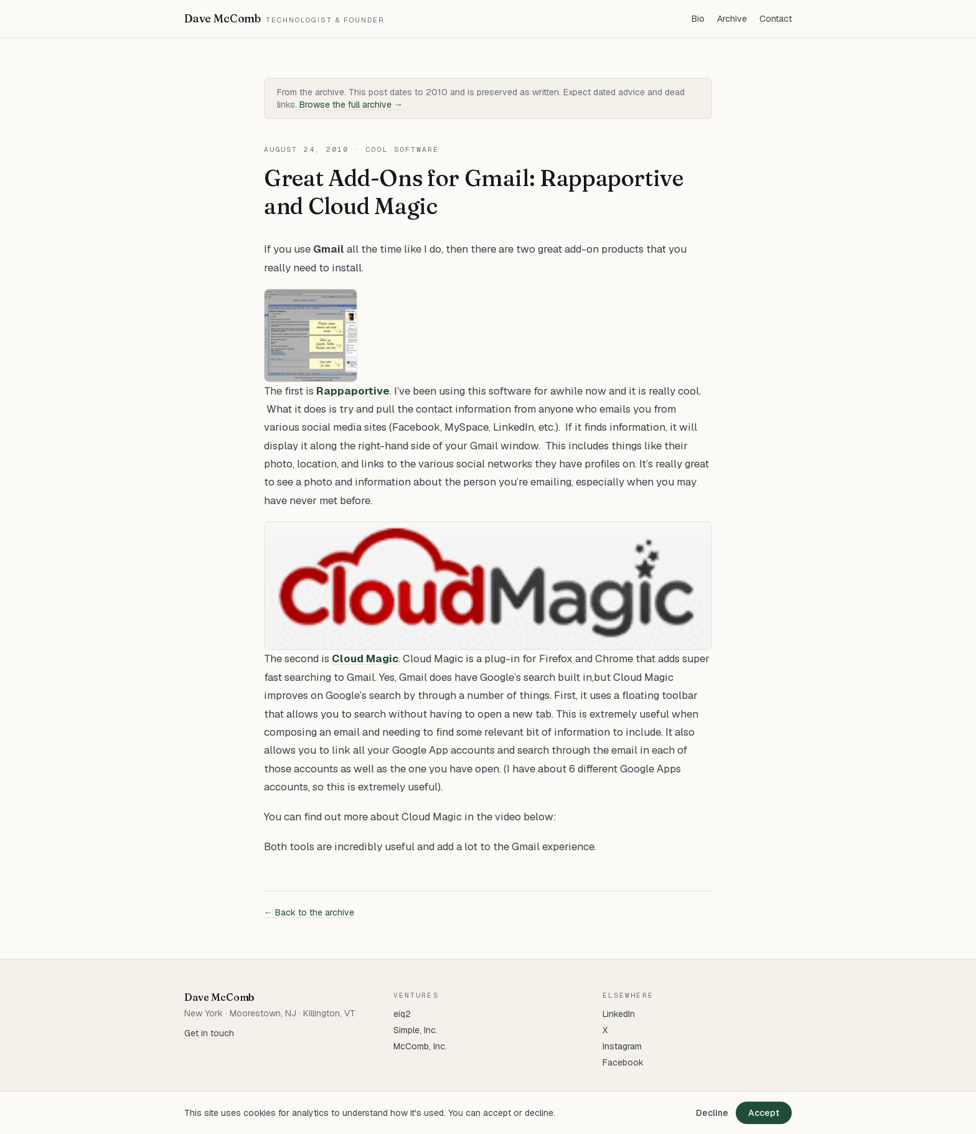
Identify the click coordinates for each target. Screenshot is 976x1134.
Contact (775, 18)
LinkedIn (619, 1013)
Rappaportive (353, 391)
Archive (732, 18)
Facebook (623, 1062)
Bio (698, 18)
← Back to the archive (309, 912)
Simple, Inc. (415, 1030)
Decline (712, 1112)
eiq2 (402, 1013)
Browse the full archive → (351, 104)
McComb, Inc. (420, 1046)
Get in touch (209, 1033)
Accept (763, 1112)
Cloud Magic (365, 658)
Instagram (622, 1046)
